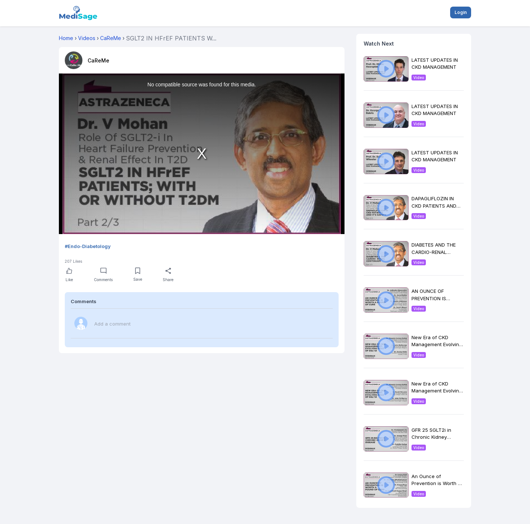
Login (461, 12)
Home (66, 38)
